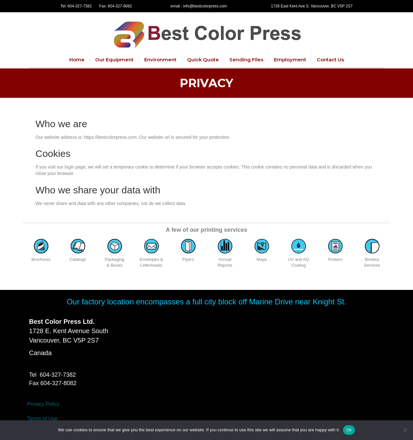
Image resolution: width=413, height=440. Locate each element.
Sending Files (246, 59)
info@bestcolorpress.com (205, 6)
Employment (290, 59)
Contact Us (330, 59)
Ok (349, 429)
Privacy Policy (43, 404)
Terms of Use (42, 418)
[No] (405, 430)
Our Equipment (114, 59)
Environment (160, 59)
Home (77, 59)
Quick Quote (203, 59)
